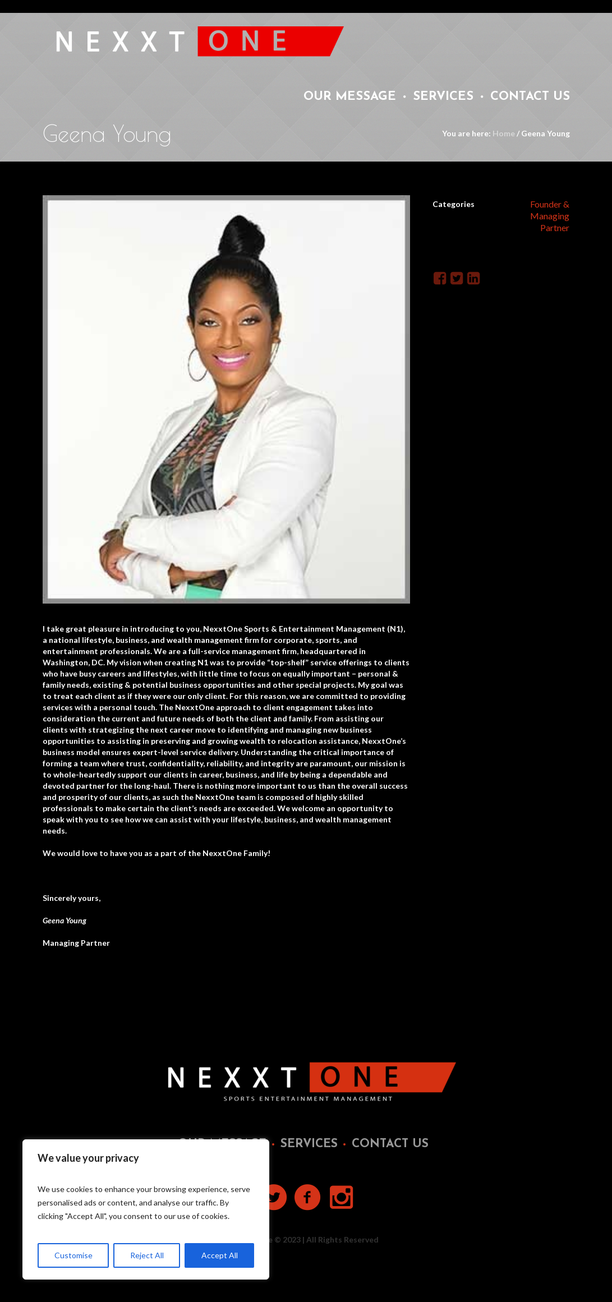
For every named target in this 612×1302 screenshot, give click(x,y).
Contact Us (390, 1144)
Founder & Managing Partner (549, 216)
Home (504, 133)
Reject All (147, 1255)
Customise (73, 1255)
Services (309, 1144)
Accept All (219, 1255)
